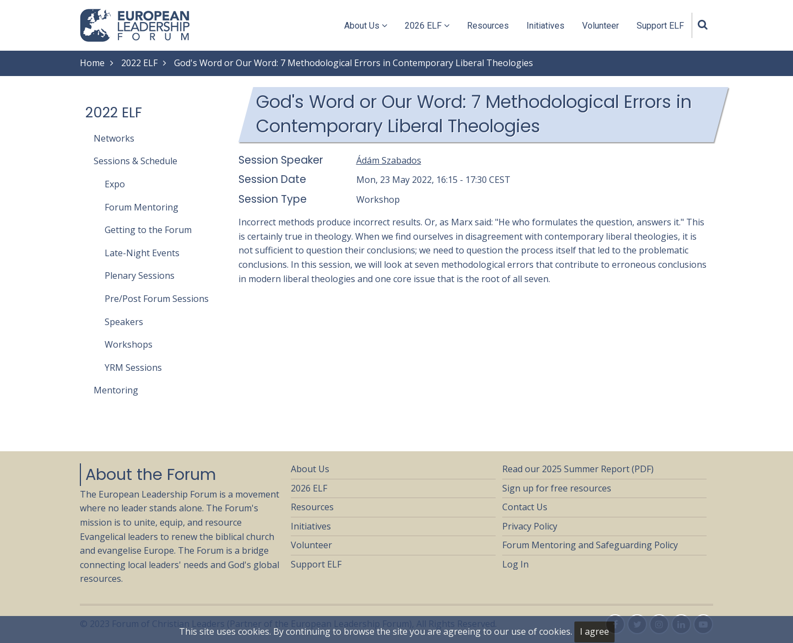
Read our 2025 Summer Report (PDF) (578, 469)
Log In (515, 564)
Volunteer (600, 25)
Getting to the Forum (148, 230)
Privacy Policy (529, 526)
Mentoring (116, 390)
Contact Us (524, 507)
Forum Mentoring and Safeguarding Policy (590, 545)
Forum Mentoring (141, 207)
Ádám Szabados (388, 160)
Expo (115, 184)
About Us (365, 25)
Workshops (129, 344)
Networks (114, 138)
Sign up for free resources (556, 488)
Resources (488, 25)
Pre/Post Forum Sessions (157, 299)
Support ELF (660, 25)
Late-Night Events (142, 253)
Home (92, 63)
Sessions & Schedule (135, 161)
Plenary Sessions (140, 275)
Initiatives (545, 25)
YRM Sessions (133, 367)
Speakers (124, 322)
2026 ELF (427, 25)
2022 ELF (139, 63)
